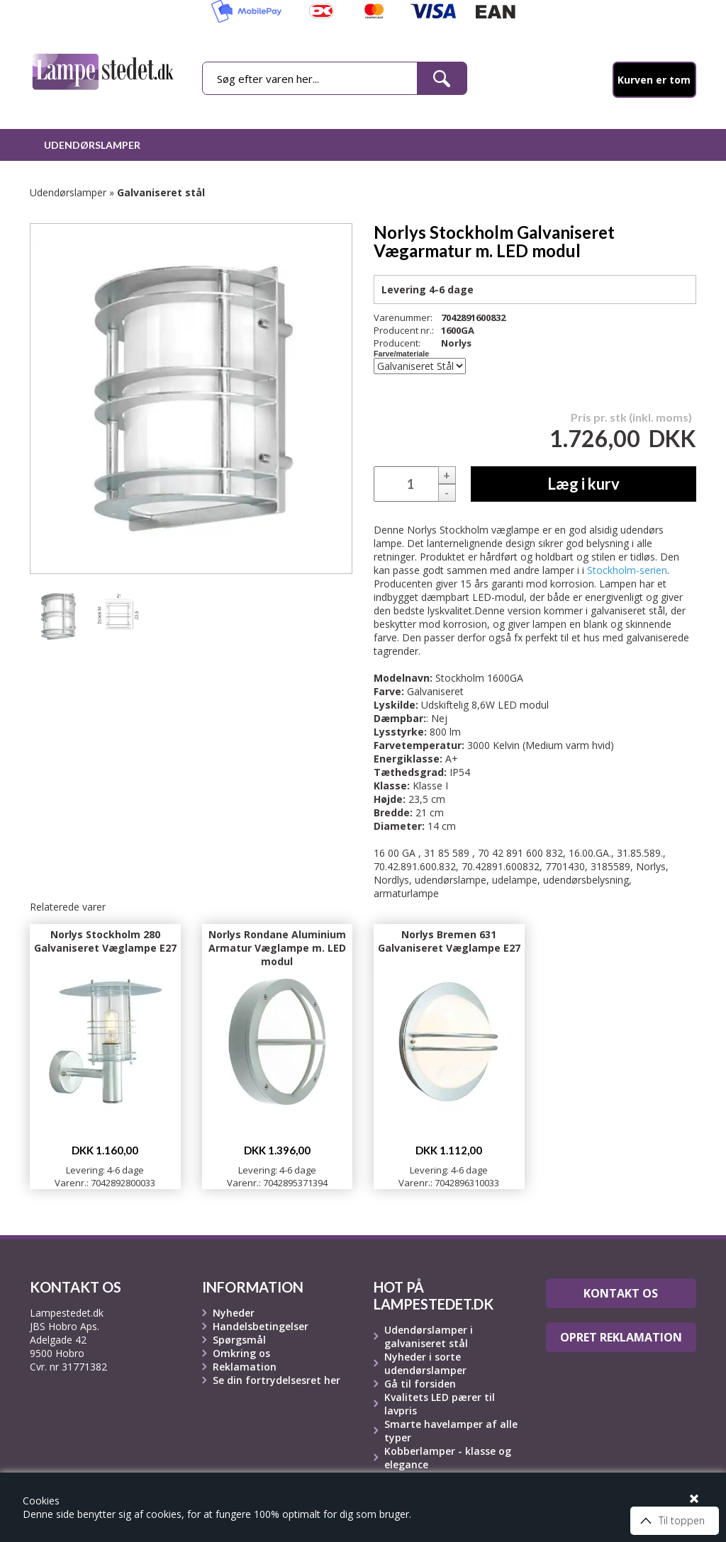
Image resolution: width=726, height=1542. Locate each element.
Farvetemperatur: (419, 745)
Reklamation (245, 1366)
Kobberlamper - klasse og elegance (447, 1457)
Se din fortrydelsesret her (276, 1380)
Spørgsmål (239, 1339)
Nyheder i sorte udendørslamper (425, 1363)
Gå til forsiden (420, 1383)
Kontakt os (620, 1293)
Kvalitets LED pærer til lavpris (439, 1403)
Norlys (456, 343)
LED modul (523, 704)
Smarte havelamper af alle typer (451, 1430)
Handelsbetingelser (260, 1326)
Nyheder (234, 1312)
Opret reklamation (621, 1337)
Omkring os (241, 1353)
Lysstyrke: (400, 731)
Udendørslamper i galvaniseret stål (428, 1336)
